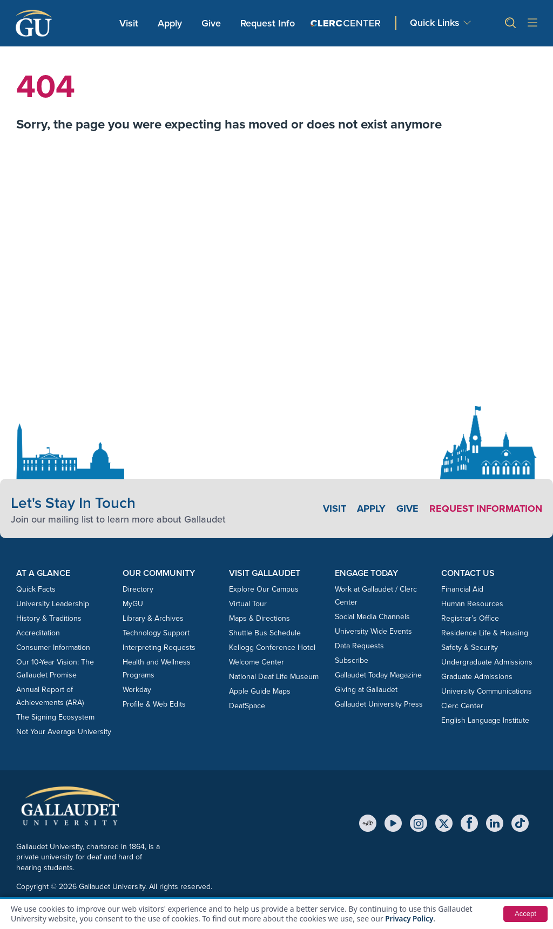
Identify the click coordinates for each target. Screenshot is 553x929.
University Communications (486, 691)
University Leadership (52, 603)
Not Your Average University (63, 731)
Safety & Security (469, 647)
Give (211, 23)
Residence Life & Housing (484, 633)
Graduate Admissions (476, 676)
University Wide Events (373, 631)
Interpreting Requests (159, 647)
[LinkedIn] (494, 823)
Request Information (485, 508)
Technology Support (156, 633)
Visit (128, 23)
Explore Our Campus (264, 589)
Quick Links (435, 23)
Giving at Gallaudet (366, 689)
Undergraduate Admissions (486, 662)
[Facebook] (469, 823)
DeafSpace (247, 705)
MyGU (133, 603)
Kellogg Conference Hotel (272, 647)
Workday (137, 689)
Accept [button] (524, 914)
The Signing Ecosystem (55, 717)
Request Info (267, 23)
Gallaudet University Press (379, 704)
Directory (138, 589)
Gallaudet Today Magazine (378, 675)
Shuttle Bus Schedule (265, 633)
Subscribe (351, 660)
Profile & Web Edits (154, 704)
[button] (506, 23)
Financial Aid (462, 589)
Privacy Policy (410, 918)
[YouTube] (393, 823)
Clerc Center (462, 705)
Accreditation (38, 633)
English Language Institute (485, 720)
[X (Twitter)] (444, 823)
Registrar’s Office (470, 618)
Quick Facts (36, 589)
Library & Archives (153, 618)
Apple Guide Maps (260, 691)
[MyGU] (367, 823)
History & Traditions (49, 618)
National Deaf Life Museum (274, 676)
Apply (171, 23)
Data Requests (359, 646)
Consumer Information (53, 647)
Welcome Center (256, 662)
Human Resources (472, 603)
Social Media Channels (372, 616)
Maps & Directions (259, 618)
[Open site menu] (532, 23)
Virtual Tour (248, 603)
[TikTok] (520, 823)
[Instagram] (418, 823)
